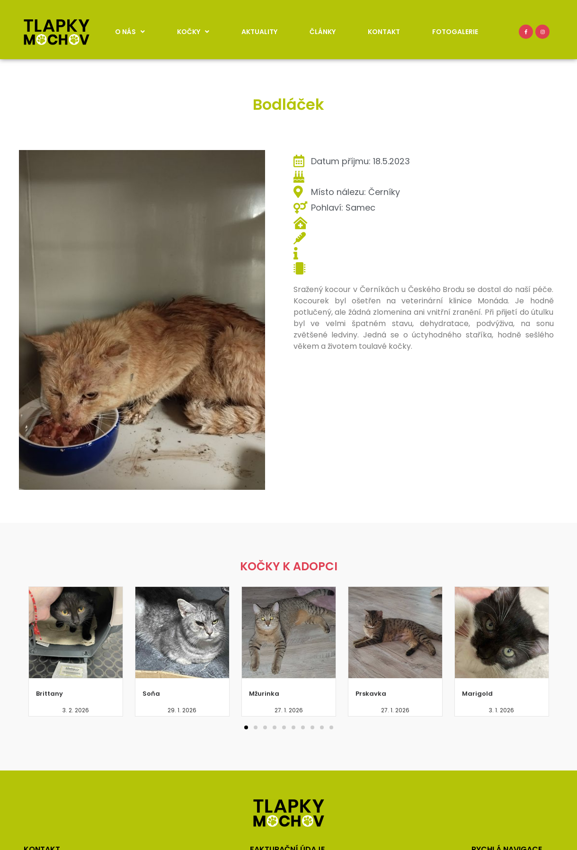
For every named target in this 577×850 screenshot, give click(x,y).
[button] (246, 727)
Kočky (193, 31)
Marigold (477, 693)
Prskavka (370, 693)
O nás (130, 31)
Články (323, 31)
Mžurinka (264, 693)
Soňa (151, 693)
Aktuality (259, 31)
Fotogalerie (455, 31)
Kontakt (384, 31)
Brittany (49, 693)
